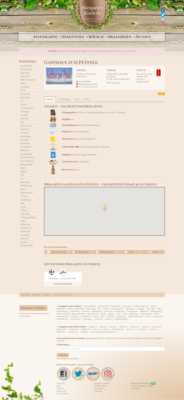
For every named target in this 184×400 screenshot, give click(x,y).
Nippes (24, 172)
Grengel (24, 115)
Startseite (25, 295)
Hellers (156, 327)
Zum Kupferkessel (63, 284)
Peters (96, 330)
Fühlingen (25, 112)
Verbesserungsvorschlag (142, 386)
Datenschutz (62, 394)
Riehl (23, 189)
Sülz (22, 203)
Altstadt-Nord (26, 66)
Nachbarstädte (27, 246)
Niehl (23, 168)
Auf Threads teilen (80, 252)
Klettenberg (26, 126)
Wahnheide (25, 225)
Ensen (23, 105)
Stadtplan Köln (100, 386)
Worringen (25, 235)
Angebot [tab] (50, 99)
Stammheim (26, 200)
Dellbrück (25, 87)
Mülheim (25, 151)
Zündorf (24, 242)
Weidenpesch (26, 228)
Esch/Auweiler (27, 108)
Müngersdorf (26, 154)
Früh (112, 327)
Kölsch (95, 36)
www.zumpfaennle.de (87, 87)
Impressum (61, 391)
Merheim (25, 140)
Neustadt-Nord (27, 161)
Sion (153, 330)
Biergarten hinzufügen (141, 383)
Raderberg (25, 182)
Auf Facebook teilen (56, 252)
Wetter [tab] (87, 99)
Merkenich (25, 144)
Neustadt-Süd (26, 165)
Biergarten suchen (102, 383)
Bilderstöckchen (28, 80)
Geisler (134, 327)
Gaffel (123, 327)
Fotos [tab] (76, 99)
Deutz (23, 91)
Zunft (84, 332)
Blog (59, 386)
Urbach (24, 211)
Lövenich (24, 133)
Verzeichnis (99, 389)
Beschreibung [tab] (64, 99)
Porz (22, 179)
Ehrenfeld (25, 98)
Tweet (128, 252)
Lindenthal (25, 129)
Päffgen (85, 330)
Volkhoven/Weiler (28, 218)
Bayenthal (25, 73)
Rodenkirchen (27, 193)
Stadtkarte (44, 36)
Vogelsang (25, 214)
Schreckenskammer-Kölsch (103, 332)
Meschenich (26, 147)
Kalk (22, 122)
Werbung (135, 389)
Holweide (25, 119)
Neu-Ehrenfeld (27, 158)
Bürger (93, 327)
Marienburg (26, 137)
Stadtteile (72, 36)
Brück (23, 84)
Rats (106, 330)
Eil (22, 101)
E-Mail (152, 252)
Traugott (73, 332)
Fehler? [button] (161, 94)
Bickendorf (25, 77)
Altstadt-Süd (26, 70)
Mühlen (73, 330)
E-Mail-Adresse (63, 345)
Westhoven (25, 232)
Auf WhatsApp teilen (104, 252)
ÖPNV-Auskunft (113, 83)
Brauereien (120, 36)
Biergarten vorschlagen (33, 308)
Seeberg (24, 196)
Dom (103, 327)
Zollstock (25, 239)
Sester (130, 330)
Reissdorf (117, 330)
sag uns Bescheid (130, 51)
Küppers (61, 330)
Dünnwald (25, 94)
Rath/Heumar (26, 186)
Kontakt (60, 389)
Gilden (146, 327)
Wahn (23, 221)
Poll (22, 175)
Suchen (143, 36)
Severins (142, 330)
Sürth (23, 207)
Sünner (61, 332)
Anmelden (62, 355)
